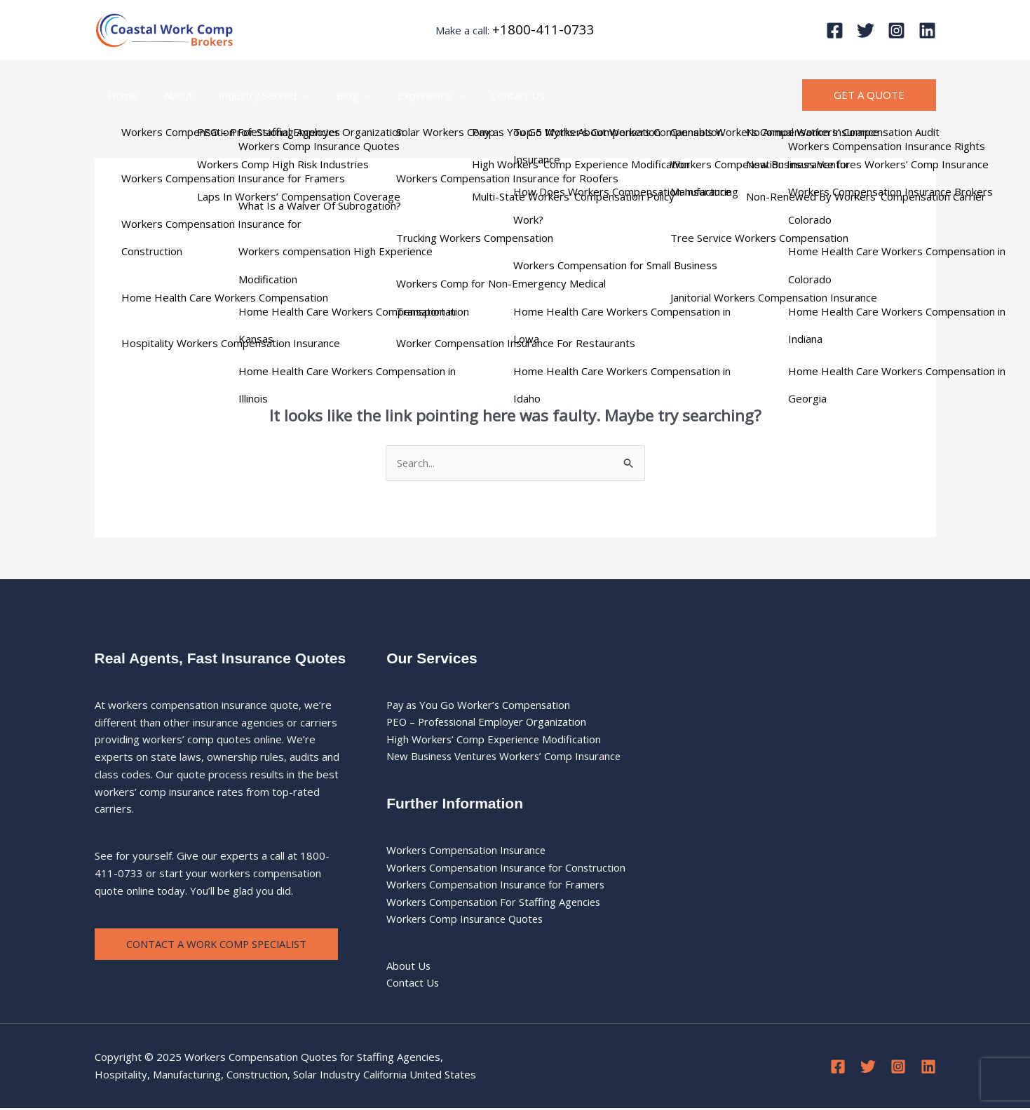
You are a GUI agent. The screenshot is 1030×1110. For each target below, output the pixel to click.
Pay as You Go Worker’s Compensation (480, 705)
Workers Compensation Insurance (468, 851)
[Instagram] (896, 30)
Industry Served (251, 95)
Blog (335, 95)
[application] (290, 95)
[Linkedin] (927, 30)
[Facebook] (834, 30)
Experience (408, 95)
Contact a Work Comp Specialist (219, 945)
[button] (869, 95)
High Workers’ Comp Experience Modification (495, 740)
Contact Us (489, 95)
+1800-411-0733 (543, 29)
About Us (408, 967)
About (170, 95)
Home (120, 95)
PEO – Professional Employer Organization (489, 722)
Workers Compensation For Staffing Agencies (495, 903)
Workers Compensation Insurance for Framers (498, 886)
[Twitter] (865, 30)
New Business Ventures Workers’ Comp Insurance (507, 757)
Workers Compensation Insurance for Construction (508, 868)
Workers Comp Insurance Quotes (467, 920)
